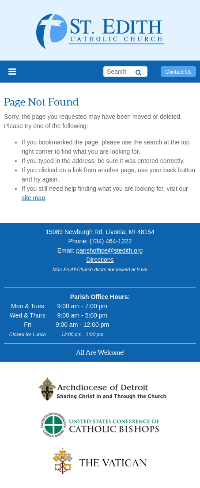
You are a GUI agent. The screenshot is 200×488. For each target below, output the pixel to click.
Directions (99, 259)
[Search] (138, 71)
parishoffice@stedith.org (109, 250)
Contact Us (178, 72)
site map (33, 197)
